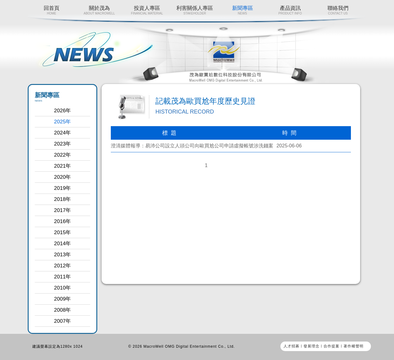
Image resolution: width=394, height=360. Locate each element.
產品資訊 (290, 10)
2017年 (62, 210)
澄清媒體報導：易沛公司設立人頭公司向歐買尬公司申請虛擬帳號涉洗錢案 (192, 145)
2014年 (62, 243)
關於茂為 (99, 10)
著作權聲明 (354, 346)
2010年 (62, 288)
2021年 (62, 166)
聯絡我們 (338, 10)
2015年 (62, 232)
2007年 (62, 321)
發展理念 (312, 346)
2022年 (62, 155)
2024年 (62, 133)
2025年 (62, 122)
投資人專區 (147, 10)
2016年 (62, 221)
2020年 (62, 177)
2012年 (62, 266)
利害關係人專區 (195, 10)
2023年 (62, 144)
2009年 (62, 299)
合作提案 (332, 346)
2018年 (62, 199)
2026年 (62, 111)
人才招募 (291, 346)
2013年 (62, 255)
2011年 (62, 277)
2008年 (62, 310)
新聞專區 (242, 10)
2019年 (62, 188)
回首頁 (51, 10)
